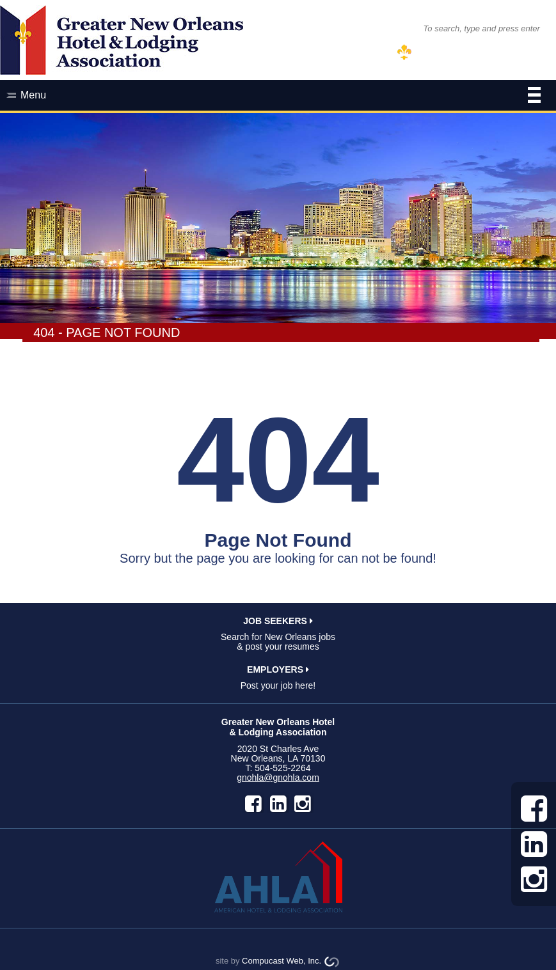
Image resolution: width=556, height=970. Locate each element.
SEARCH (388, 27)
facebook (253, 804)
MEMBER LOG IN (456, 52)
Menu (280, 97)
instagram (303, 804)
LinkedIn (278, 804)
